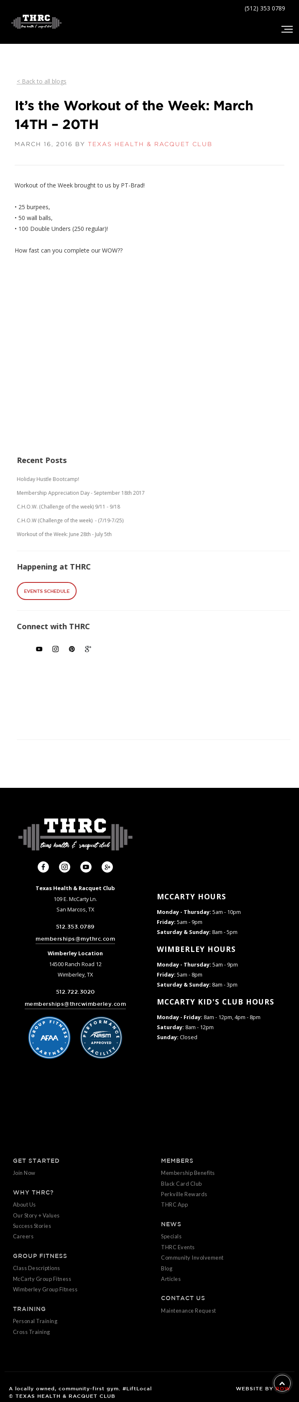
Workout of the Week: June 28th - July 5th (90, 534)
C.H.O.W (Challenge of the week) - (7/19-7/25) (96, 520)
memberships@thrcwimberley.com (75, 1004)
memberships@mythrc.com (75, 939)
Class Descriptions (36, 1268)
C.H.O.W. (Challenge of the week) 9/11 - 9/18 (94, 506)
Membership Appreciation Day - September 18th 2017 (107, 492)
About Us (24, 1204)
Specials (171, 1236)
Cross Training (31, 1332)
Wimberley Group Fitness (45, 1289)
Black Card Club (181, 1183)
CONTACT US (183, 1298)
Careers (23, 1236)
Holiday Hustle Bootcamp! (74, 479)
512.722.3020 (75, 992)
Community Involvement (192, 1257)
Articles (171, 1278)
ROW (283, 1388)
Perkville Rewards (184, 1194)
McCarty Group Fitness (42, 1278)
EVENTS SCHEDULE (73, 591)
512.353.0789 (75, 927)
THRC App (174, 1204)
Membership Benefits (188, 1172)
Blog (166, 1268)
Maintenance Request (188, 1310)
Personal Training (35, 1321)
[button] (286, 29)
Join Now (24, 1172)
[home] (34, 21)
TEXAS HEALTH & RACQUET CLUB (150, 144)
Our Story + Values (36, 1215)
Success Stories (32, 1225)
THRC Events (178, 1247)
